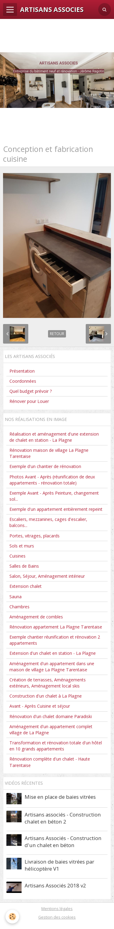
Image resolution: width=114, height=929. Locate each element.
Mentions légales (57, 908)
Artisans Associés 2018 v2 (55, 885)
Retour (57, 333)
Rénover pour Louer (29, 401)
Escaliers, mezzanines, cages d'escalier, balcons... (48, 522)
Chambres (19, 607)
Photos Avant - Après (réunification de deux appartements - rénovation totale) (52, 480)
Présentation (22, 371)
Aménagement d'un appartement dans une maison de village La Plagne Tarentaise (51, 667)
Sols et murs (21, 546)
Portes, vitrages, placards (34, 536)
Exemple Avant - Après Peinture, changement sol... (54, 496)
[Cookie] (12, 916)
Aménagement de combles (36, 617)
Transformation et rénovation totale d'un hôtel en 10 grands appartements (55, 746)
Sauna (15, 596)
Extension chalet (25, 586)
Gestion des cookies (57, 917)
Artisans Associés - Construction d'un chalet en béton (63, 842)
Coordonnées (22, 381)
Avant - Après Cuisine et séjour (39, 706)
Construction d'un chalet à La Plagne (45, 696)
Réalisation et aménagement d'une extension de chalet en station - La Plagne (54, 437)
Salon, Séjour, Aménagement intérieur (47, 576)
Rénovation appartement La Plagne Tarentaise (55, 627)
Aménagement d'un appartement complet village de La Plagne (50, 729)
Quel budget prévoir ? (30, 391)
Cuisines (17, 556)
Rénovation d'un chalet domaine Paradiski (50, 716)
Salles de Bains (24, 566)
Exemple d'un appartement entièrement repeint (55, 509)
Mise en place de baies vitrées (60, 796)
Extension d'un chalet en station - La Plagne (52, 653)
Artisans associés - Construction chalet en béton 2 (63, 818)
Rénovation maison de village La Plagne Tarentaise (48, 453)
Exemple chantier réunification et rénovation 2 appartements (54, 640)
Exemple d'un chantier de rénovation (45, 466)
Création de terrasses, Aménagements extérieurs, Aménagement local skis (47, 683)
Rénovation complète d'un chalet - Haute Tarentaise (49, 762)
